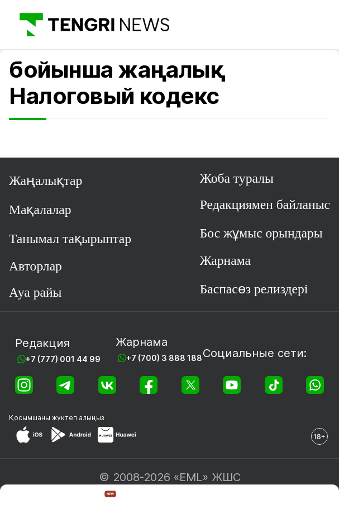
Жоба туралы (237, 178)
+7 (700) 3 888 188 (164, 358)
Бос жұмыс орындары (261, 233)
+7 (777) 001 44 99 (63, 359)
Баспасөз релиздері (254, 289)
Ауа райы (35, 292)
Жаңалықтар (45, 180)
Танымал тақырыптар (70, 238)
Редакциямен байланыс (265, 204)
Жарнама (225, 260)
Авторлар (35, 266)
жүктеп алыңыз (78, 417)
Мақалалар (40, 209)
